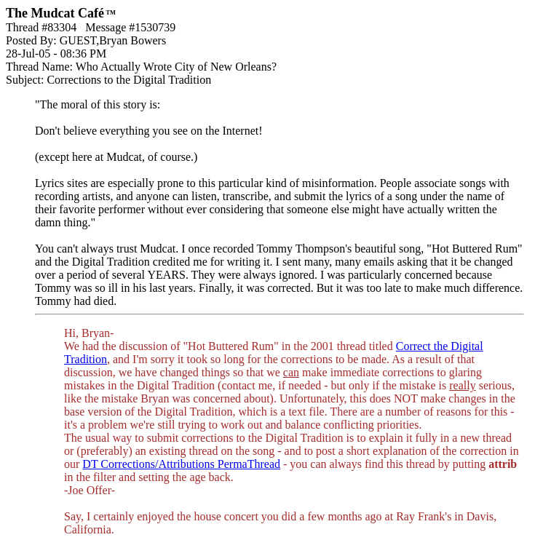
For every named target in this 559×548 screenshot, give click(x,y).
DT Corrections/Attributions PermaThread (181, 464)
